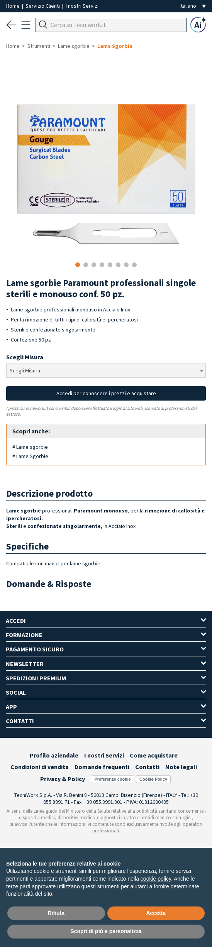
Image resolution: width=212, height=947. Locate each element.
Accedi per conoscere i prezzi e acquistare (106, 393)
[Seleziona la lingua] (193, 6)
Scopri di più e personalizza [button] (105, 931)
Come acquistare (154, 755)
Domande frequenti (102, 767)
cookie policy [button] (156, 879)
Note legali (181, 767)
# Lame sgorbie (30, 446)
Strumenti (38, 45)
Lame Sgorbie (114, 45)
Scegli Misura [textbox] (25, 370)
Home (13, 5)
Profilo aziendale (54, 755)
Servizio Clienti (43, 5)
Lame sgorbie (74, 45)
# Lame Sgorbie (30, 456)
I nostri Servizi (82, 5)
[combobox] (106, 371)
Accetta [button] (156, 913)
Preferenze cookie (112, 779)
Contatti (147, 767)
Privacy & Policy (62, 779)
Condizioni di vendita (39, 767)
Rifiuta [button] (55, 913)
